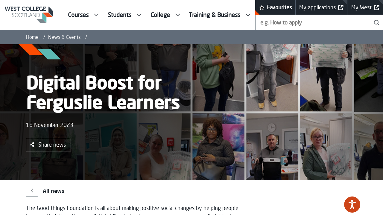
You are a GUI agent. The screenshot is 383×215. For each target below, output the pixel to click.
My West (365, 7)
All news (45, 191)
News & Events (64, 37)
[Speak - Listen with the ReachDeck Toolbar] (352, 204)
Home (32, 37)
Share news (48, 144)
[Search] (376, 22)
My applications (321, 7)
